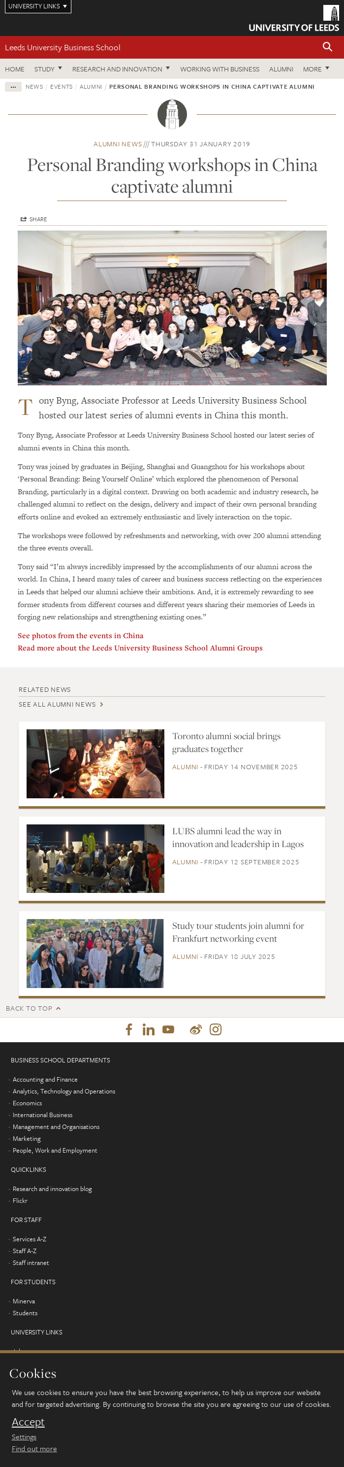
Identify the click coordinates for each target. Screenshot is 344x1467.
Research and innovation (117, 69)
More (312, 69)
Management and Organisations (56, 1126)
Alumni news (118, 143)
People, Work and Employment (55, 1150)
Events (61, 86)
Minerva (24, 1301)
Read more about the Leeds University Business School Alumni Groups (141, 647)
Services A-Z (29, 1239)
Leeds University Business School (63, 47)
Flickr (20, 1200)
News (34, 86)
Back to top (29, 1008)
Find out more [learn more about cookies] (34, 1448)
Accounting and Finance (45, 1079)
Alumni (281, 69)
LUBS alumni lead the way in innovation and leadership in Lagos (238, 837)
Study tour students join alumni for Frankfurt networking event (238, 932)
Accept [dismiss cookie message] (28, 1422)
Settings (24, 1436)
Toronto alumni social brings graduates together (226, 742)
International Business (42, 1115)
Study (44, 69)
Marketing (27, 1138)
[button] (327, 47)
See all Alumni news (57, 704)
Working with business (219, 69)
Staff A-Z (24, 1251)
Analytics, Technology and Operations (64, 1091)
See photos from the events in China (81, 635)
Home (15, 69)
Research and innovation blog (52, 1189)
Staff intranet (31, 1262)
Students (25, 1313)
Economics (27, 1103)
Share (38, 218)
